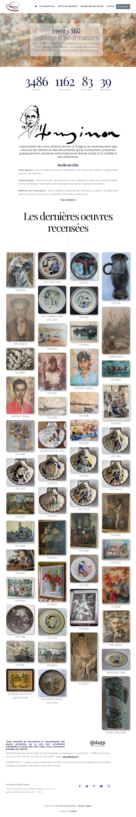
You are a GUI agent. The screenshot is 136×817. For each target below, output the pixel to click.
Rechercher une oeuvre (92, 6)
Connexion (123, 6)
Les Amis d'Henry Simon (65, 806)
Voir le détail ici (68, 199)
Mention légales (85, 806)
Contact (111, 6)
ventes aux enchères (67, 6)
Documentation (46, 6)
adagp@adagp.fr (71, 756)
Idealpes (73, 811)
